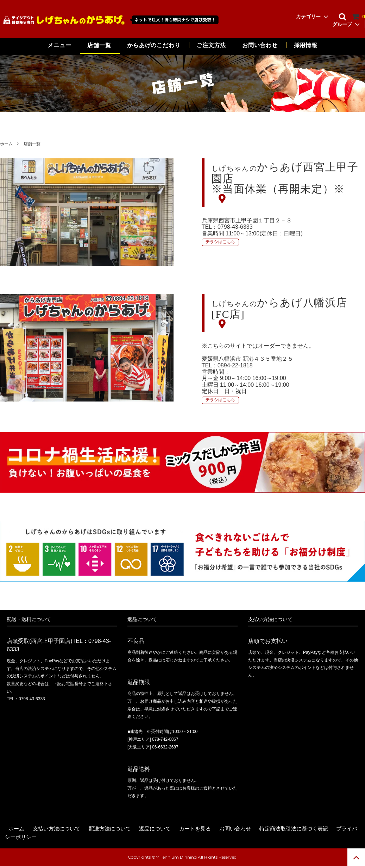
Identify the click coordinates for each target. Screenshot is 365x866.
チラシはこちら (220, 241)
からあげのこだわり (153, 45)
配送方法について (110, 829)
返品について (155, 829)
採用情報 (305, 45)
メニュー (59, 45)
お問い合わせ (260, 45)
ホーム (6, 143)
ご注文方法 (211, 45)
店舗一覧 (99, 45)
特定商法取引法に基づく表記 (293, 829)
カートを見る (195, 829)
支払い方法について (56, 829)
